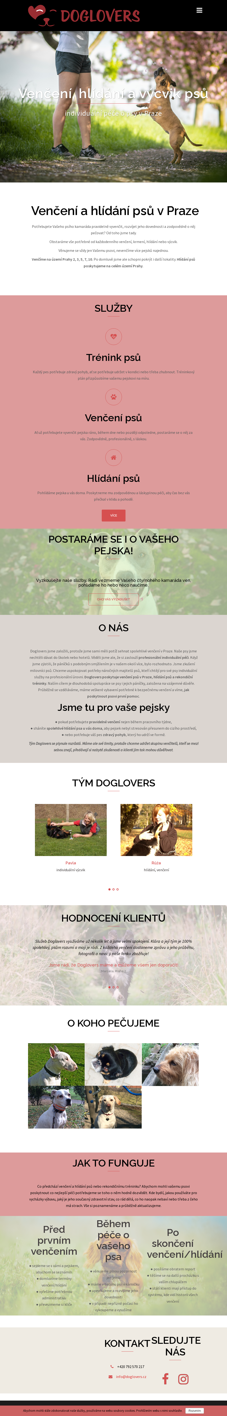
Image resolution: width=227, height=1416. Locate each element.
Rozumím (194, 1410)
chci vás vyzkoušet (113, 599)
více (113, 515)
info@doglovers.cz (131, 1376)
